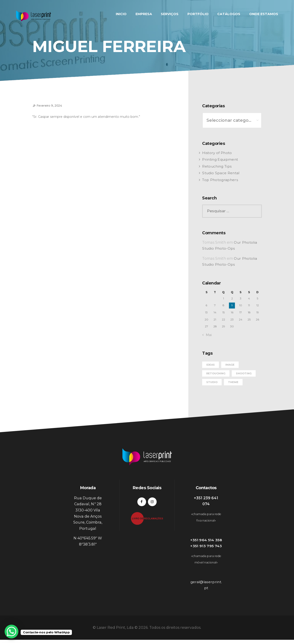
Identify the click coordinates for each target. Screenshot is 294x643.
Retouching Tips (217, 164)
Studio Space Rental (221, 171)
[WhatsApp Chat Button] (11, 631)
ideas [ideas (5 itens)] (210, 361)
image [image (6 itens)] (230, 361)
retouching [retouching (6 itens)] (215, 370)
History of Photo (217, 151)
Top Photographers (220, 178)
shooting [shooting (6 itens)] (244, 370)
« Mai (207, 332)
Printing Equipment (220, 157)
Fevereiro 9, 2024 (51, 105)
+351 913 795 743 (206, 549)
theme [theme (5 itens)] (233, 379)
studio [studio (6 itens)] (212, 379)
